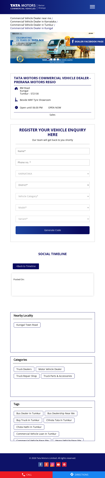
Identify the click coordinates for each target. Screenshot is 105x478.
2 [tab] (51, 59)
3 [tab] (54, 59)
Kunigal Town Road (27, 325)
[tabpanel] (52, 47)
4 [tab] (57, 59)
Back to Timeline (26, 266)
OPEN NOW (54, 107)
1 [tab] (47, 59)
